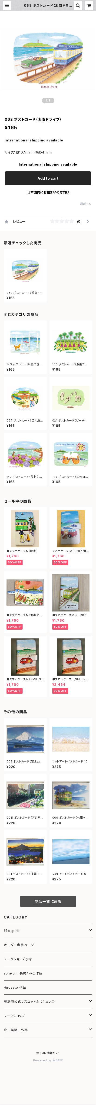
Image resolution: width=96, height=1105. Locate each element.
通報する (85, 204)
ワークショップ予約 (18, 959)
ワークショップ (14, 1016)
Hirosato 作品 (15, 987)
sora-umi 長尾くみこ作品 (23, 973)
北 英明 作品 (16, 1030)
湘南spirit (11, 931)
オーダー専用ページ (19, 945)
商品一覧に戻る (48, 901)
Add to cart (48, 178)
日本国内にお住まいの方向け (48, 192)
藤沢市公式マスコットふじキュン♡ (29, 1002)
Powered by (48, 1060)
